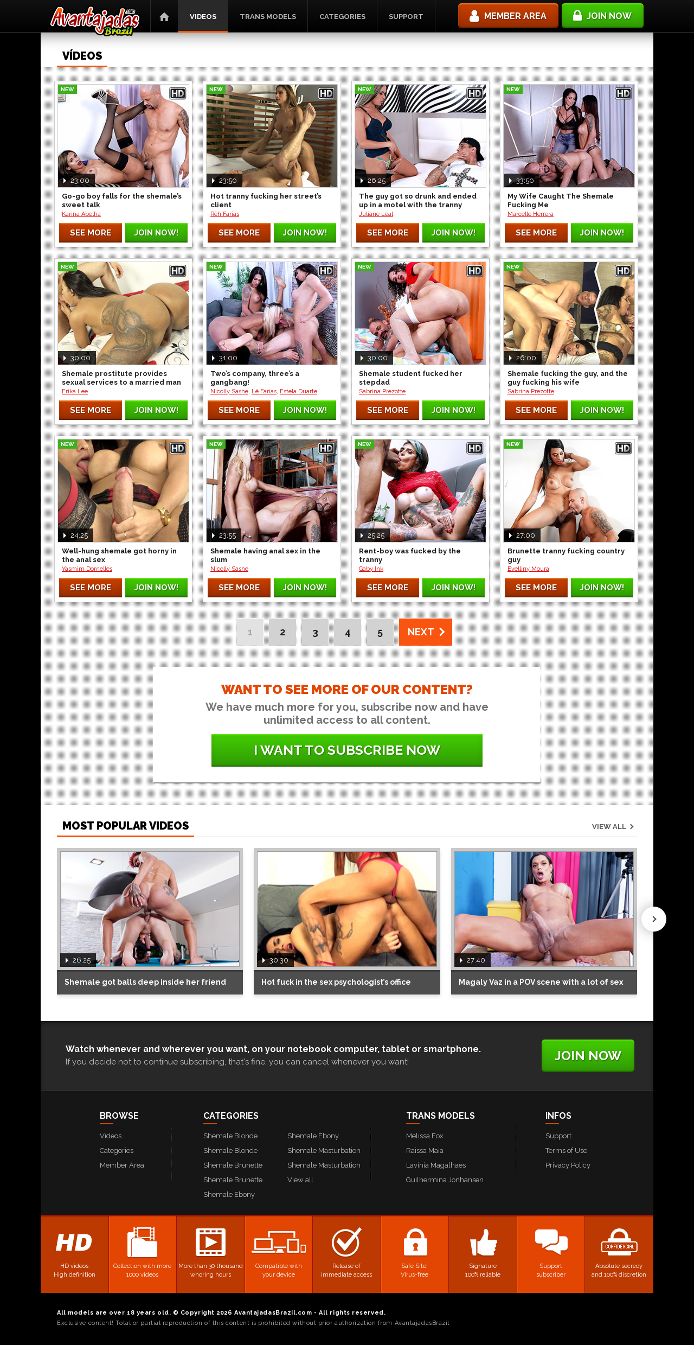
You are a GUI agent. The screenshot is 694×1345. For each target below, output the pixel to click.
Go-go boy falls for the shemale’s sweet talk (122, 200)
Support (406, 16)
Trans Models (268, 16)
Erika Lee (75, 391)
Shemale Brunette (232, 1165)
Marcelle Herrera (530, 214)
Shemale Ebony (229, 1194)
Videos (203, 16)
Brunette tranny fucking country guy (566, 555)
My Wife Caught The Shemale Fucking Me (560, 200)
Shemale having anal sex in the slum (265, 555)
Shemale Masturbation (324, 1150)
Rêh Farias (224, 214)
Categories (342, 16)
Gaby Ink (371, 568)
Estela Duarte (298, 391)
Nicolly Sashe (229, 391)
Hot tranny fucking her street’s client (266, 200)
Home (164, 16)
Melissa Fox (425, 1136)
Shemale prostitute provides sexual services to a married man (121, 377)
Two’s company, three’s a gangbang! (254, 377)
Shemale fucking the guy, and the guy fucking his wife (567, 377)
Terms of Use (566, 1150)
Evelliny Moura (528, 568)
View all (609, 827)
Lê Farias (264, 391)
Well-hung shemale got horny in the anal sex (119, 555)
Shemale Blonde (230, 1136)
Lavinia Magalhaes (436, 1165)
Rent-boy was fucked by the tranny (410, 555)
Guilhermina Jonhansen (445, 1180)
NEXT (421, 632)
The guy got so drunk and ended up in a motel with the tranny (418, 200)
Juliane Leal (376, 214)
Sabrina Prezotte (382, 391)
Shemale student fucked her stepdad (410, 377)
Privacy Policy (567, 1165)
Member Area (122, 1165)
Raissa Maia (425, 1150)
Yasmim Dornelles (87, 568)
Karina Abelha (81, 214)
